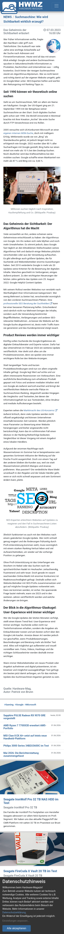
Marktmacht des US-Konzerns (39, 410)
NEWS (7, 17)
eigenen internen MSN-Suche (18, 133)
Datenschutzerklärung (14, 912)
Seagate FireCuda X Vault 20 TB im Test (30, 871)
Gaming (8, 704)
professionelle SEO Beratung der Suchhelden (26, 303)
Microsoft (30, 704)
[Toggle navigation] (56, 5)
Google (19, 704)
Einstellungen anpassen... (16, 920)
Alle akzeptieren (16, 928)
